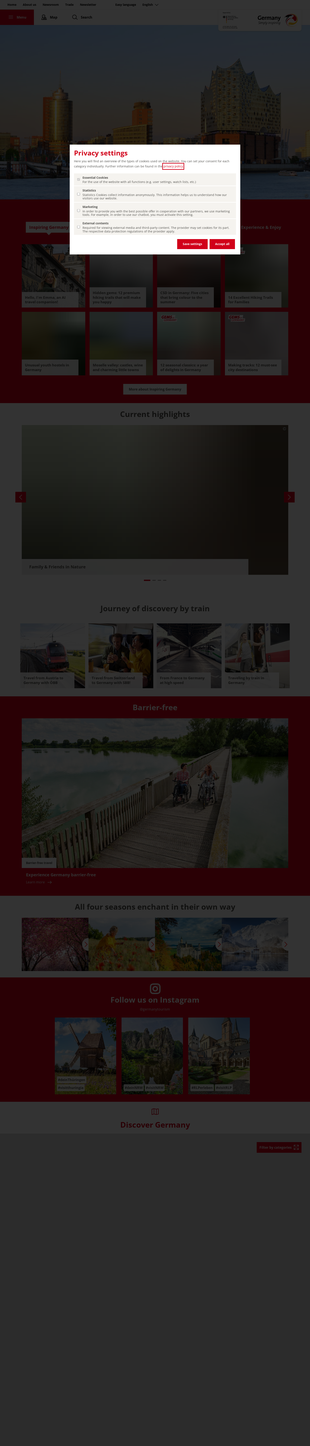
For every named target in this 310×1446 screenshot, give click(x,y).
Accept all (222, 244)
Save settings (192, 244)
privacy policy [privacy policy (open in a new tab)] (173, 166)
